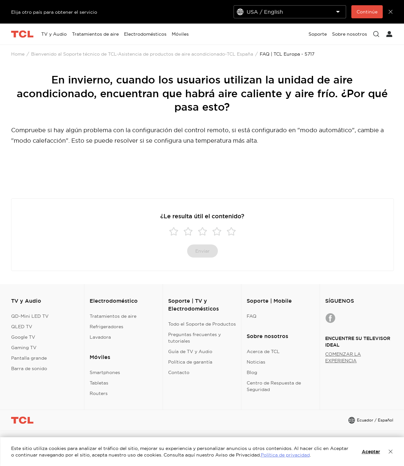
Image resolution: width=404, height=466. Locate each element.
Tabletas (99, 383)
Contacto (178, 372)
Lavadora (100, 337)
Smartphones (105, 372)
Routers (99, 393)
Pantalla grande (29, 358)
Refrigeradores (106, 327)
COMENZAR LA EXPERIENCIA (343, 357)
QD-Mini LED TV (30, 316)
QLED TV (21, 327)
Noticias (256, 362)
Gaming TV (24, 347)
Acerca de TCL (263, 351)
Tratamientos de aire (113, 316)
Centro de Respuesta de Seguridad (274, 386)
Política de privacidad (285, 455)
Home (18, 54)
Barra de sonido (29, 368)
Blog (252, 372)
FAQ (251, 316)
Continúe (367, 12)
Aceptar (371, 452)
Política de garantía (190, 362)
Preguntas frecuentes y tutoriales (194, 338)
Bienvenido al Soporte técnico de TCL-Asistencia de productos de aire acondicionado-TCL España (142, 54)
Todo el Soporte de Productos (202, 324)
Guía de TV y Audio (190, 351)
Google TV (23, 337)
